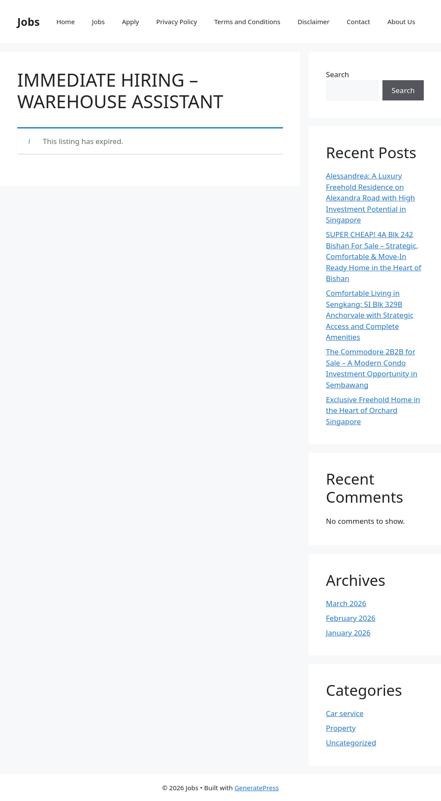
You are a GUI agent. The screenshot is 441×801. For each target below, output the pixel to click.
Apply (130, 21)
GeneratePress (256, 787)
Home (65, 21)
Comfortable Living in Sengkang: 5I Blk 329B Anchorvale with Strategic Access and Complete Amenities (369, 315)
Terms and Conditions (247, 21)
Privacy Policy (176, 21)
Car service (344, 713)
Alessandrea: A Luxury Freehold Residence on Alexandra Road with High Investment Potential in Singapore (370, 198)
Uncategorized (351, 743)
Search (337, 74)
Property (341, 728)
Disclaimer (313, 21)
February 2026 (351, 618)
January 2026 (348, 633)
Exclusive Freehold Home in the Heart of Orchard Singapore (373, 410)
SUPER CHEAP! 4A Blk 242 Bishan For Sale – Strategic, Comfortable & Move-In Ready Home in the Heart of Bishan (373, 256)
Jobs (28, 21)
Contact (358, 21)
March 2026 (346, 603)
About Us (401, 21)
